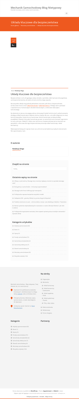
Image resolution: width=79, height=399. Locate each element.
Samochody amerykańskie (21, 241)
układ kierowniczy (44, 106)
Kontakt (42, 396)
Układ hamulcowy (49, 285)
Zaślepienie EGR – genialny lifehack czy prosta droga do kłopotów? (32, 198)
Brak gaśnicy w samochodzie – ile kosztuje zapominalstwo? (30, 187)
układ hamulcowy (32, 106)
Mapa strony (48, 396)
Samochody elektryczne (20, 245)
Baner (16, 229)
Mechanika (46, 282)
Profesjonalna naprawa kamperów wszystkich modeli (29, 194)
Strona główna (15, 25)
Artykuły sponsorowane (20, 226)
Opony (16, 233)
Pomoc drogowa (47, 313)
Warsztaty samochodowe (28, 25)
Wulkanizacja (46, 310)
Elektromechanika (48, 307)
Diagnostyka (46, 279)
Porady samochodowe (20, 237)
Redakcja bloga (19, 90)
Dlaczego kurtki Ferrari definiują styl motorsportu (27, 190)
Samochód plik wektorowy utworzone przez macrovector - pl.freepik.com (47, 393)
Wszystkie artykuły (19, 256)
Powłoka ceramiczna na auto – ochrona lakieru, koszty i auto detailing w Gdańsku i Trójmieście (40, 202)
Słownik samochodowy (20, 248)
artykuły (20, 294)
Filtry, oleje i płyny (49, 303)
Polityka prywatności (32, 396)
